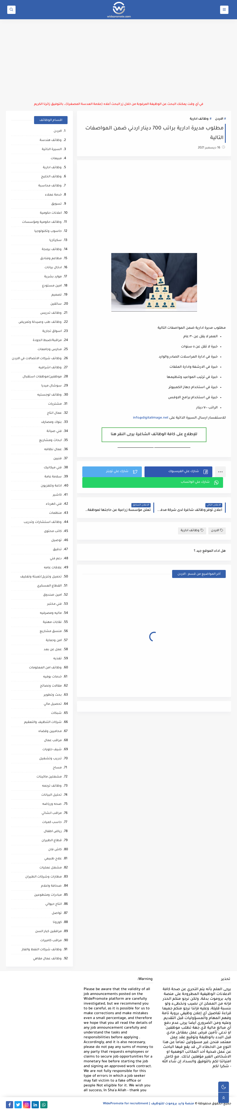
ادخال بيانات (53, 268)
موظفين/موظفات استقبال (42, 377)
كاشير (57, 495)
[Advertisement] (118, 60)
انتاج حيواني (53, 904)
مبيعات (56, 158)
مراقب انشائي (52, 813)
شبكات (56, 713)
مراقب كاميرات (51, 941)
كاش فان (55, 850)
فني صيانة (54, 431)
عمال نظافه (53, 449)
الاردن (219, 119)
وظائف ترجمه (52, 786)
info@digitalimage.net (150, 418)
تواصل (57, 913)
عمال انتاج (54, 413)
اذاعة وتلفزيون (51, 486)
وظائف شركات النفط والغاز (42, 950)
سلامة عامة (53, 477)
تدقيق (57, 549)
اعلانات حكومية (51, 213)
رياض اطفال (53, 831)
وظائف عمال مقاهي (47, 959)
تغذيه (57, 659)
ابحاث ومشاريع (50, 440)
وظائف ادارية (199, 119)
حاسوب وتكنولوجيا (48, 231)
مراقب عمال (53, 740)
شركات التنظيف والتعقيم (43, 722)
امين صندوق (52, 595)
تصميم (56, 295)
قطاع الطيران (52, 840)
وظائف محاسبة (50, 186)
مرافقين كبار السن (48, 931)
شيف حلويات (52, 750)
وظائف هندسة (51, 140)
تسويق (56, 204)
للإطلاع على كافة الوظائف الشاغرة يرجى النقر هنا (154, 434)
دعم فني (56, 559)
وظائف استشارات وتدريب (43, 522)
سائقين (56, 304)
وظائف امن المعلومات (45, 668)
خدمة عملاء (53, 195)
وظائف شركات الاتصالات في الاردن (37, 359)
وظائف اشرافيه (50, 368)
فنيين (57, 459)
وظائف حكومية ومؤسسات (42, 222)
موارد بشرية (53, 277)
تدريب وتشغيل (50, 759)
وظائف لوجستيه (49, 395)
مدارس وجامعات (50, 349)
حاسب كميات (52, 822)
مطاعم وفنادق (51, 258)
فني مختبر (54, 604)
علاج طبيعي (53, 859)
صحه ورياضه (52, 804)
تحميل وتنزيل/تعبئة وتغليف (41, 577)
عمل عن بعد (53, 650)
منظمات (55, 513)
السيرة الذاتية (52, 149)
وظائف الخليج (51, 177)
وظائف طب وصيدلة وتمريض (40, 322)
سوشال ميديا (51, 386)
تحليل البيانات (51, 795)
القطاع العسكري (49, 586)
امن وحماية (54, 640)
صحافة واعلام (51, 886)
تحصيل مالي (53, 704)
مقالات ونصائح (51, 686)
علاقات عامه (53, 568)
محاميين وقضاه (50, 731)
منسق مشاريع (51, 631)
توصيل (56, 540)
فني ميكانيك (53, 468)
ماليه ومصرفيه (51, 613)
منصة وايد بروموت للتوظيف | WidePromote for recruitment (148, 1104)
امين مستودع (52, 286)
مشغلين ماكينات (49, 777)
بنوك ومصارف (51, 422)
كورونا (57, 922)
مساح (57, 768)
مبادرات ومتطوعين (48, 895)
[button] (178, 471)
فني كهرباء (54, 504)
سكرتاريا (55, 240)
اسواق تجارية (52, 331)
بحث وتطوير (53, 695)
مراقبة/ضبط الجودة (47, 340)
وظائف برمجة (52, 249)
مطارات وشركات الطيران (43, 877)
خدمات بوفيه (52, 677)
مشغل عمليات (50, 868)
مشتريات (55, 404)
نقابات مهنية (52, 622)
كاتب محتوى (53, 531)
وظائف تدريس (51, 313)
